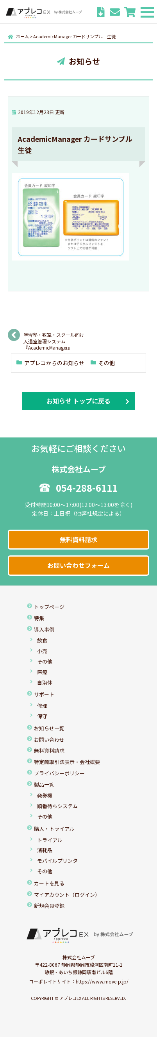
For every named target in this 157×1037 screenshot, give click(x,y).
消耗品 (44, 850)
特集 (39, 618)
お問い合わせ (49, 739)
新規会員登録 (49, 905)
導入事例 (44, 629)
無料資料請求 (78, 539)
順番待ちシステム (57, 806)
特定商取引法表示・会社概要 (67, 762)
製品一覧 (44, 784)
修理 (42, 705)
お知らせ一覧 (49, 728)
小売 (42, 651)
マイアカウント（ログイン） (67, 894)
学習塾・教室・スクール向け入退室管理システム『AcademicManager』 (53, 337)
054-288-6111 (78, 487)
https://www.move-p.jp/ (102, 981)
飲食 (42, 640)
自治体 (44, 682)
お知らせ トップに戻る (78, 400)
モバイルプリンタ (57, 860)
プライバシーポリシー (59, 773)
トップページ (49, 606)
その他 (106, 363)
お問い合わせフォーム (78, 565)
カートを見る (49, 883)
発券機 (44, 795)
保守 (42, 716)
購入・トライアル (54, 828)
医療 (42, 672)
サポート (44, 694)
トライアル (49, 840)
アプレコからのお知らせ (54, 363)
